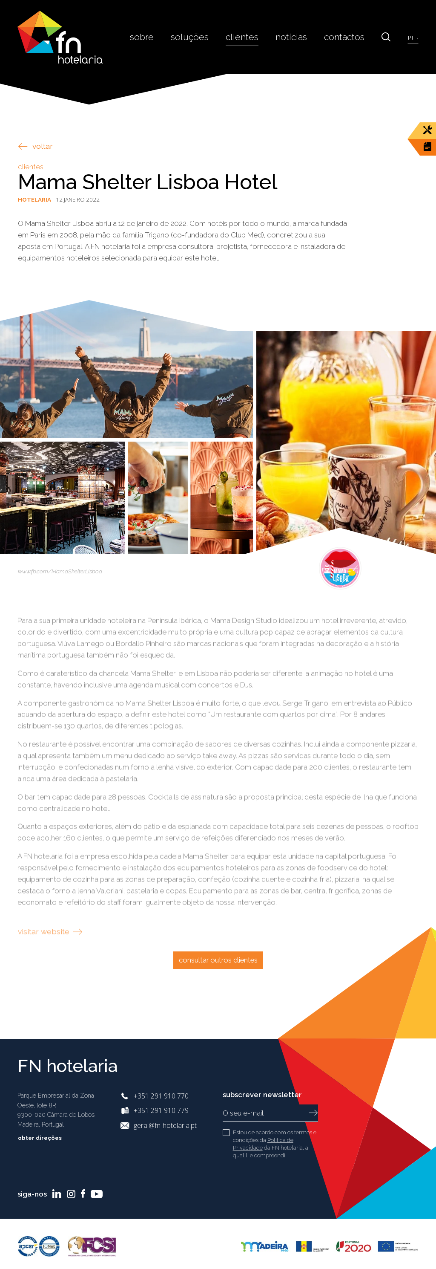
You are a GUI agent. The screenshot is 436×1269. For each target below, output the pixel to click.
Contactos (346, 37)
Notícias (295, 37)
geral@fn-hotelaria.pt (165, 1125)
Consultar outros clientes (218, 960)
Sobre (152, 37)
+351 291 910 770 (161, 1096)
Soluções (197, 37)
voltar (35, 146)
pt (411, 38)
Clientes (247, 37)
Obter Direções (46, 1138)
